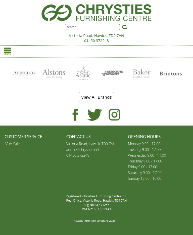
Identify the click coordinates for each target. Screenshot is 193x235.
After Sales (13, 143)
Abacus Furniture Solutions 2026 (95, 220)
